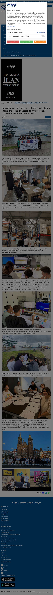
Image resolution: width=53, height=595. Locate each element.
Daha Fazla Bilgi (11, 26)
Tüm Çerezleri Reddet (13, 42)
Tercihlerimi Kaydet (40, 42)
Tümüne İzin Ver (26, 42)
